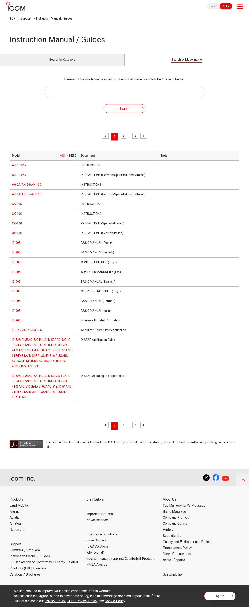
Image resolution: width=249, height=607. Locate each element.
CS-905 (17, 208)
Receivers (17, 534)
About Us (169, 504)
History (168, 534)
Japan (213, 6)
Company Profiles (176, 522)
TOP (13, 18)
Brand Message (174, 516)
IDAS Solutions (97, 551)
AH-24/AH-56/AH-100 (26, 189)
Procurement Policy (177, 553)
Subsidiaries (172, 541)
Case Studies (96, 545)
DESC (73, 160)
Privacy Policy (55, 601)
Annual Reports (174, 565)
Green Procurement (177, 559)
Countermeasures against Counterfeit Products (120, 563)
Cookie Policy (115, 601)
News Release (97, 525)
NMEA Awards (97, 569)
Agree (220, 597)
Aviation (15, 522)
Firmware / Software (25, 555)
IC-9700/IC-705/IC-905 (27, 335)
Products (16, 504)
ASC (63, 160)
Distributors (95, 504)
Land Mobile (19, 510)
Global (226, 6)
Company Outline (175, 528)
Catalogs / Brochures (25, 579)
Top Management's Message (184, 510)
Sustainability (173, 579)
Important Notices (99, 519)
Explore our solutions (101, 539)
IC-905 (16, 247)
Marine (15, 516)
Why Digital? (95, 557)
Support (26, 18)
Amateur (16, 528)
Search (124, 113)
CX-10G (17, 218)
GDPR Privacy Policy (82, 601)
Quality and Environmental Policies (188, 546)
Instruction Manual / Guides (54, 18)
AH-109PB (19, 170)
